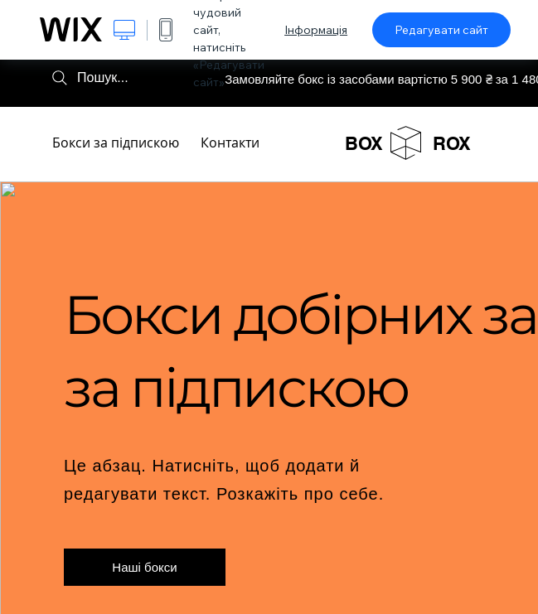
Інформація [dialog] (315, 29)
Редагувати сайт (441, 29)
